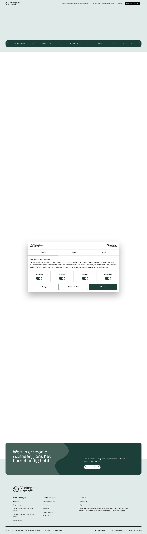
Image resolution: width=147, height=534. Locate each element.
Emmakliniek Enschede (134, 530)
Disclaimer (47, 530)
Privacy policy (57, 530)
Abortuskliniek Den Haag (118, 530)
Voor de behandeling (19, 43)
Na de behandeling (73, 43)
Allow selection (73, 287)
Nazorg (100, 43)
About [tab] (104, 252)
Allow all (103, 287)
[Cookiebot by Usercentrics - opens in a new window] (108, 245)
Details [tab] (73, 252)
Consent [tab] (43, 252)
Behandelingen (46, 43)
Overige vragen (127, 43)
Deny (44, 287)
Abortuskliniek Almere (101, 530)
